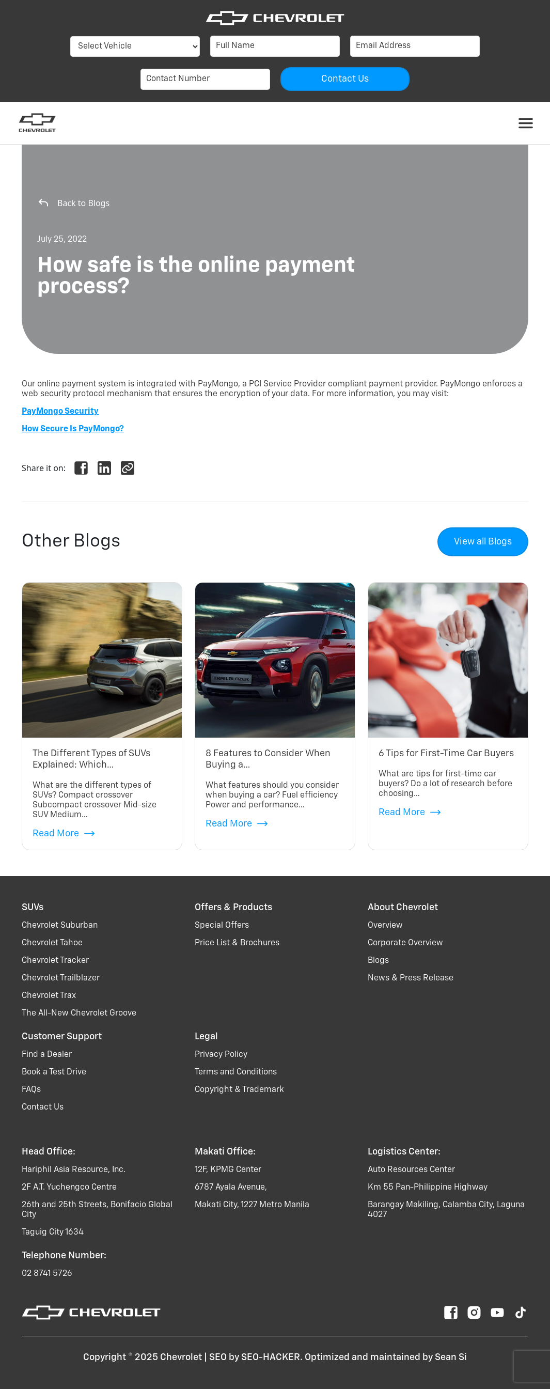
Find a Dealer (47, 1055)
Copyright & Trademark (239, 1090)
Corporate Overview (405, 943)
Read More (64, 833)
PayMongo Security (60, 412)
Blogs (378, 961)
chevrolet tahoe (52, 943)
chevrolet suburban (60, 926)
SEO (218, 1357)
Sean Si (451, 1357)
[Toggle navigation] (525, 123)
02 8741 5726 (47, 1274)
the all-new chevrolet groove (79, 1013)
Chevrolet (181, 1357)
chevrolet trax (49, 996)
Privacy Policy (221, 1055)
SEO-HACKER (270, 1357)
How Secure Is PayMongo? (73, 429)
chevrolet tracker (55, 961)
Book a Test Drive (54, 1072)
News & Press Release (410, 978)
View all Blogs (483, 542)
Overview (385, 926)
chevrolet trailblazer (61, 978)
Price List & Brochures (237, 943)
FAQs (31, 1090)
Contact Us (43, 1107)
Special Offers (222, 926)
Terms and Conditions (236, 1072)
